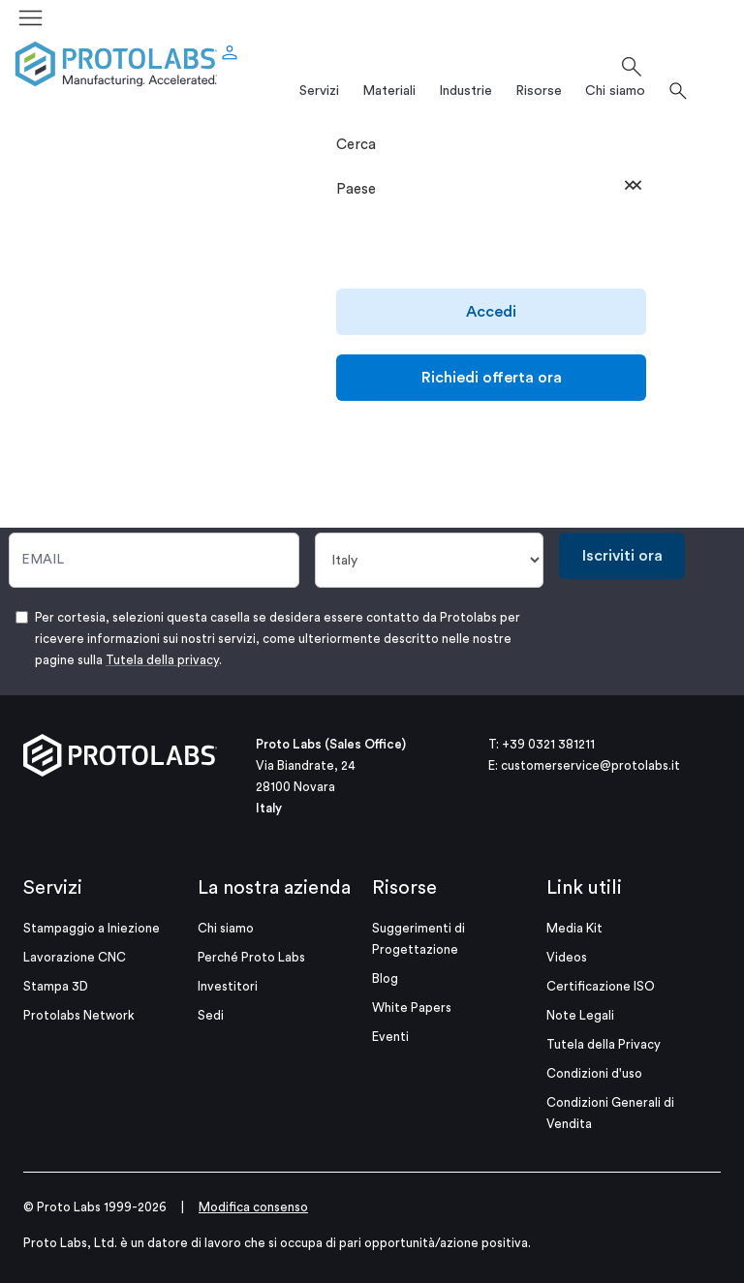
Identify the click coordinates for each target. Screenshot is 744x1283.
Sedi (211, 1015)
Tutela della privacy (162, 660)
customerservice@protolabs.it (590, 765)
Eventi (390, 1036)
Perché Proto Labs (251, 957)
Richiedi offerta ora (491, 377)
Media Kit (574, 928)
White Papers (411, 1007)
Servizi (52, 888)
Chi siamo (226, 928)
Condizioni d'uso (594, 1073)
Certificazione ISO (600, 986)
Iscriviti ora (622, 556)
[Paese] (429, 560)
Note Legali (580, 1015)
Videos (566, 957)
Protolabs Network (79, 1015)
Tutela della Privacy (603, 1044)
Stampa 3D (55, 986)
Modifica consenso (253, 1207)
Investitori (228, 986)
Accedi (491, 312)
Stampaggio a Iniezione (91, 928)
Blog (385, 978)
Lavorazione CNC (74, 957)
